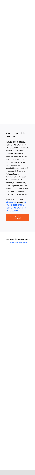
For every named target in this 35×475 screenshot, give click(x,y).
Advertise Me (11, 202)
